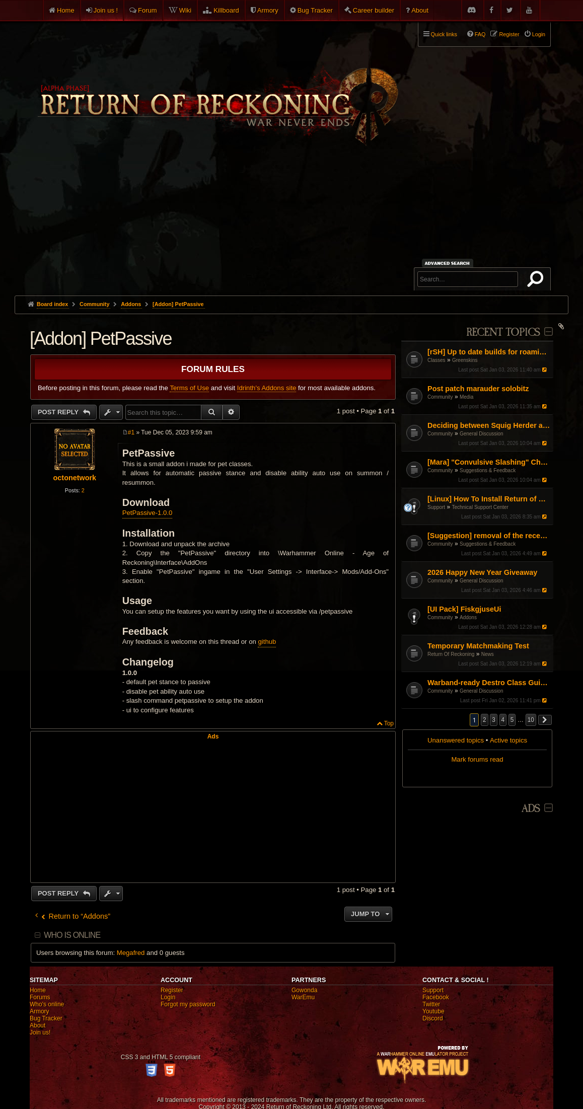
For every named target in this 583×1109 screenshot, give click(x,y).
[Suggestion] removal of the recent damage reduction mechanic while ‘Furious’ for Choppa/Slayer (489, 536)
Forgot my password (188, 1004)
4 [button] (503, 719)
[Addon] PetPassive (178, 304)
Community (440, 397)
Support (436, 507)
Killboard (226, 10)
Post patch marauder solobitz (478, 389)
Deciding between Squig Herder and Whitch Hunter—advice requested (489, 425)
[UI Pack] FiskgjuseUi (464, 609)
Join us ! (106, 10)
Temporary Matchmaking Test (478, 646)
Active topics (508, 740)
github (267, 641)
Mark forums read (477, 759)
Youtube (433, 1011)
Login (168, 997)
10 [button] (531, 719)
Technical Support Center (480, 507)
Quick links (444, 34)
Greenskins (465, 360)
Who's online (47, 1004)
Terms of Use (189, 388)
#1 (131, 432)
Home (66, 10)
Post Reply (59, 412)
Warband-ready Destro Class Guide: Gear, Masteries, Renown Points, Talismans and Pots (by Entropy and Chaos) (489, 683)
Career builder (373, 10)
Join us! (40, 1032)
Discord (432, 1018)
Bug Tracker (315, 10)
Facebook (435, 997)
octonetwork (75, 478)
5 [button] (512, 719)
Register (172, 990)
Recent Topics (503, 332)
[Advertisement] (291, 220)
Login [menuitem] (538, 34)
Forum (147, 10)
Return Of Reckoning (450, 654)
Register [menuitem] (509, 34)
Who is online (72, 935)
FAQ (480, 34)
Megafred (131, 952)
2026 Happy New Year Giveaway (482, 572)
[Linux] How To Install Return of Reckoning (489, 499)
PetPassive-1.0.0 (147, 512)
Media (466, 397)
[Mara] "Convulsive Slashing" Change (489, 462)
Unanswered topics (455, 740)
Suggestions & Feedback (488, 470)
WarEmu (303, 997)
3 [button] (493, 719)
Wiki (185, 10)
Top (389, 723)
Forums (40, 997)
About (419, 10)
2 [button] (484, 719)
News (487, 654)
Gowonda (304, 990)
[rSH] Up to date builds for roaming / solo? (489, 352)
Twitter (431, 1004)
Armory (267, 10)
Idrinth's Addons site (267, 388)
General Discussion (481, 433)
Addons (468, 617)
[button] (545, 720)
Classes (436, 360)
